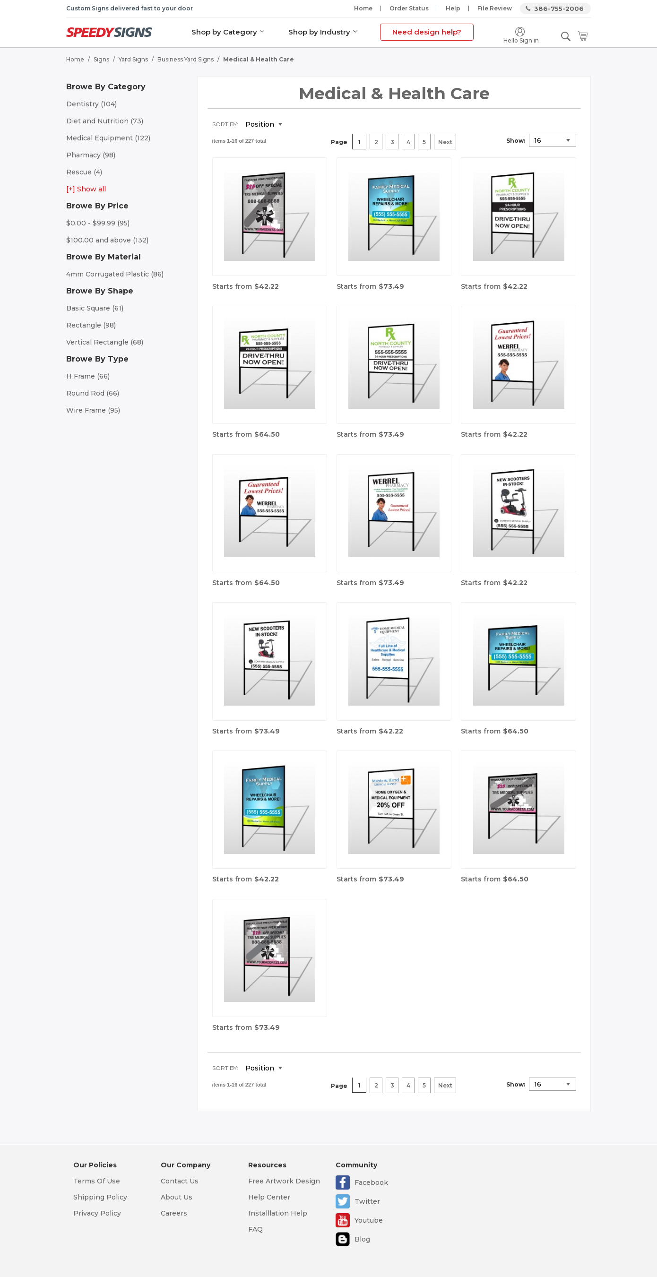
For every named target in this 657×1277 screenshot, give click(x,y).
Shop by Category (224, 31)
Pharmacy (90, 155)
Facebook (371, 1182)
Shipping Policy (100, 1197)
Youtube (368, 1220)
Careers (174, 1213)
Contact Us (180, 1181)
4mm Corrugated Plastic (115, 274)
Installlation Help (277, 1213)
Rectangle (91, 325)
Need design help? (426, 31)
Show (515, 140)
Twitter (367, 1201)
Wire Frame (93, 410)
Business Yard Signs (185, 59)
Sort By (224, 124)
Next (445, 142)
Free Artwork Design (284, 1181)
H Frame (88, 376)
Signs (101, 59)
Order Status (409, 8)
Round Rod (92, 393)
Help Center (269, 1197)
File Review (494, 8)
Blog (362, 1239)
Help (453, 8)
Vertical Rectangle (104, 342)
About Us (176, 1197)
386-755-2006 (559, 8)
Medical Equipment (108, 138)
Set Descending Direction (296, 125)
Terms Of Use (96, 1181)
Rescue (84, 172)
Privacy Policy (97, 1213)
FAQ (255, 1229)
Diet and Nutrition (104, 120)
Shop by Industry (319, 31)
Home (363, 8)
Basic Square (94, 308)
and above (107, 240)
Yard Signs (133, 59)
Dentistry (91, 103)
